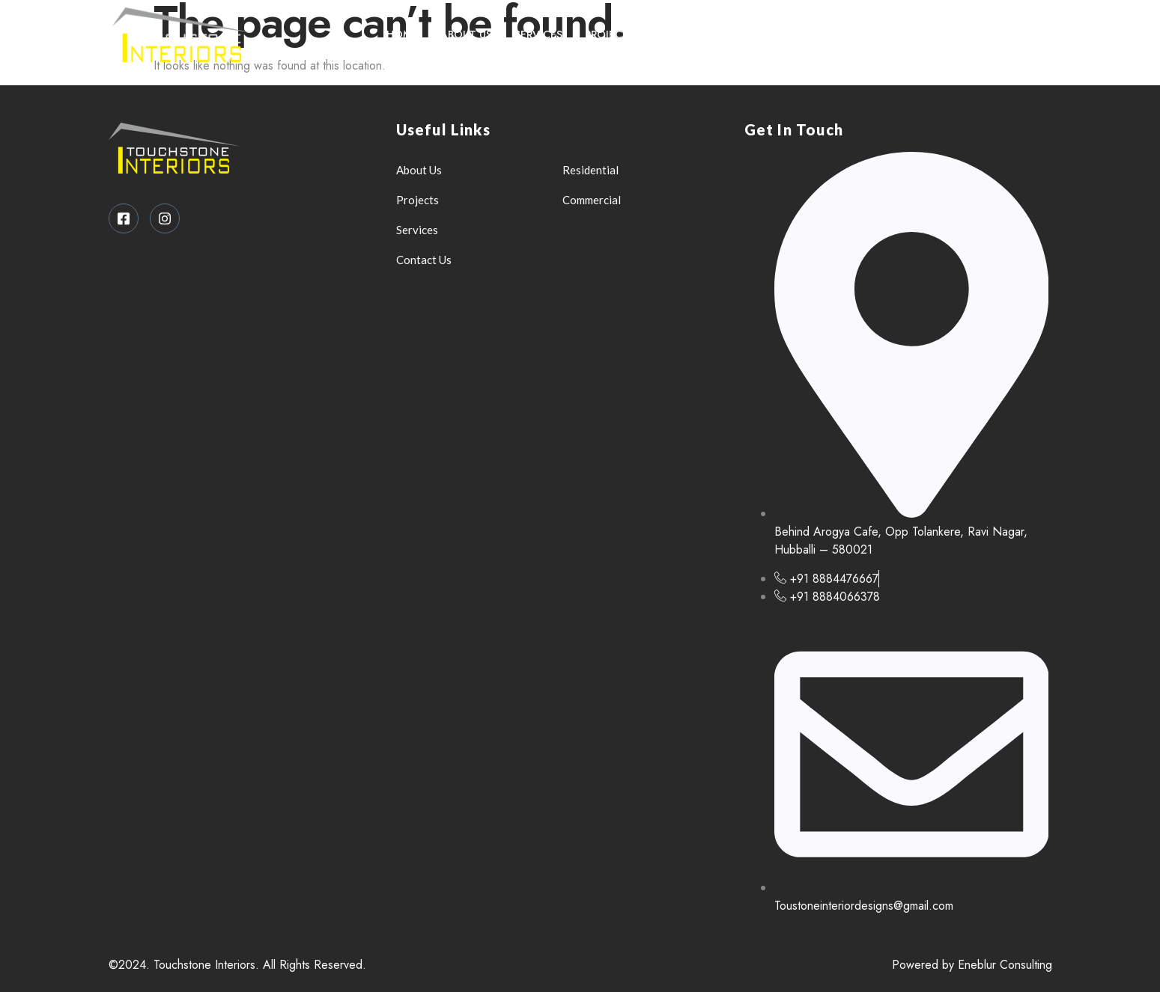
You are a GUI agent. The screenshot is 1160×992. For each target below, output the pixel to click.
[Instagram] (1026, 34)
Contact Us (692, 34)
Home (402, 34)
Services (538, 34)
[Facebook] (995, 34)
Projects (610, 34)
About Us (466, 34)
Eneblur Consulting (1005, 964)
